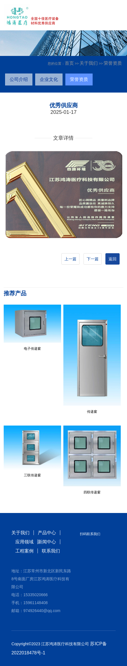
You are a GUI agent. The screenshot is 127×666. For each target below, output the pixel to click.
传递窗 (92, 412)
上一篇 (70, 259)
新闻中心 (47, 541)
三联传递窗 (32, 475)
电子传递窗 (32, 349)
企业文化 (49, 79)
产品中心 (47, 532)
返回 (112, 259)
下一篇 (93, 259)
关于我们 (89, 63)
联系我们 (51, 550)
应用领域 (24, 541)
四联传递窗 (92, 492)
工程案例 (24, 550)
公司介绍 (19, 79)
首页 (69, 63)
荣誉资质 (113, 63)
